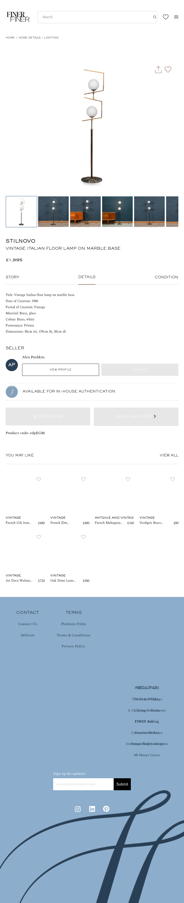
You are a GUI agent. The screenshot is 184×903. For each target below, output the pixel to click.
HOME (10, 38)
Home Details (30, 38)
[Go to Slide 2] (53, 211)
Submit (122, 784)
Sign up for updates (69, 773)
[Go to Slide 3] (85, 211)
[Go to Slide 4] (117, 211)
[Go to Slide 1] (21, 211)
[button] (92, 125)
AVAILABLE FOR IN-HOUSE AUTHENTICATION (69, 391)
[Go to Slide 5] (149, 211)
